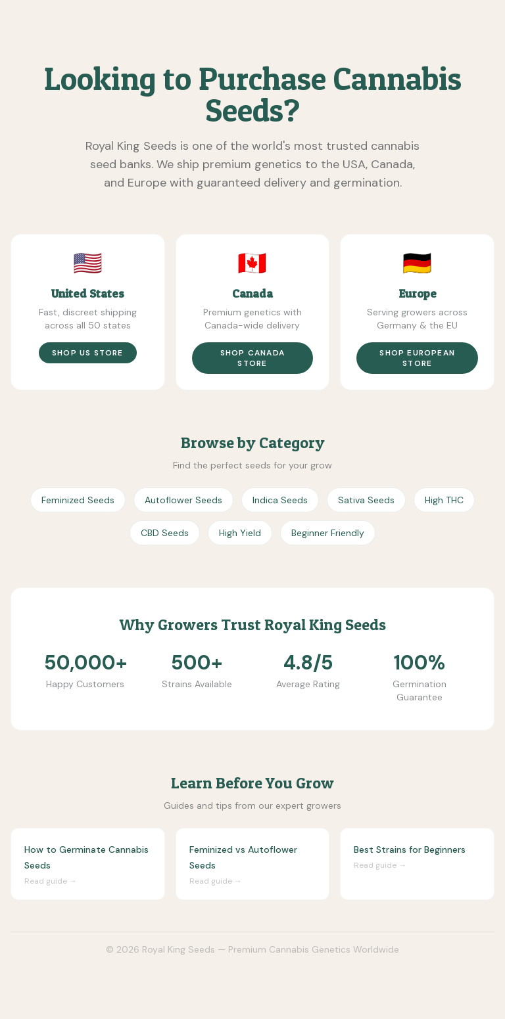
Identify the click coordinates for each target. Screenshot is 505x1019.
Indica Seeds (280, 500)
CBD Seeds (165, 533)
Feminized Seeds (77, 500)
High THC (444, 500)
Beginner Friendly (327, 533)
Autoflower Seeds (183, 500)
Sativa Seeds (366, 500)
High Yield (240, 533)
